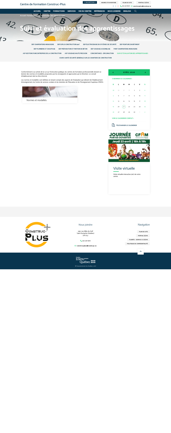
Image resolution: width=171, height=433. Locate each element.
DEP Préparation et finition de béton (72, 49)
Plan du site (127, 3)
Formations (59, 11)
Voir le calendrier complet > (123, 120)
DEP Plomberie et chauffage (42, 49)
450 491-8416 (126, 6)
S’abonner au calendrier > (122, 80)
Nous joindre (114, 11)
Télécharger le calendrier (125, 127)
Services (72, 11)
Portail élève (143, 3)
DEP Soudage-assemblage (101, 49)
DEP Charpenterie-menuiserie (40, 45)
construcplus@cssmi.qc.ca (142, 6)
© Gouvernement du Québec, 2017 (86, 269)
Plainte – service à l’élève (138, 243)
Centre (47, 11)
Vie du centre (84, 11)
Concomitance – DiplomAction (121, 54)
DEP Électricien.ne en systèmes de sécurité (101, 45)
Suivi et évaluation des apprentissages (56, 59)
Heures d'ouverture (108, 3)
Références (99, 11)
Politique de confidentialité (137, 247)
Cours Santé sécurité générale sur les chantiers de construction (103, 59)
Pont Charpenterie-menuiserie (127, 49)
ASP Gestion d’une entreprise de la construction (58, 54)
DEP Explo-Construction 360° (68, 45)
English (127, 11)
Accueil (37, 11)
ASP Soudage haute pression (93, 54)
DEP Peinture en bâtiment (132, 45)
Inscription (90, 2)
